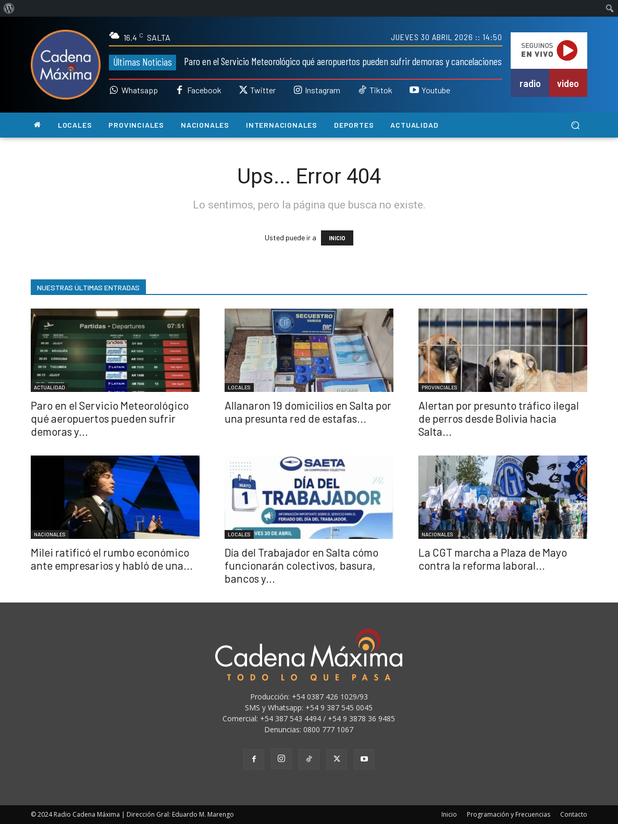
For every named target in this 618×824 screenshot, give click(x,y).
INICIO (337, 238)
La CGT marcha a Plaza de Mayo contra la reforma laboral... (492, 559)
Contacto (573, 814)
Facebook (204, 90)
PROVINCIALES (440, 387)
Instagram (322, 90)
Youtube (436, 90)
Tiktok (380, 90)
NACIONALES (50, 534)
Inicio (449, 814)
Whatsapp (139, 90)
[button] (575, 125)
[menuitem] (9, 8)
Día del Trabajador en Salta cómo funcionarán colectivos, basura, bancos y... (301, 565)
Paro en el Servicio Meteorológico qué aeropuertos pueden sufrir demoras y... (110, 418)
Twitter (263, 90)
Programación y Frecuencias (508, 814)
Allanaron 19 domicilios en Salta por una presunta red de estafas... (308, 412)
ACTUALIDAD (49, 387)
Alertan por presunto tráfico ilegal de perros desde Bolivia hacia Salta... (498, 418)
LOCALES (239, 387)
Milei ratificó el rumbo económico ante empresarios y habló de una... (112, 559)
